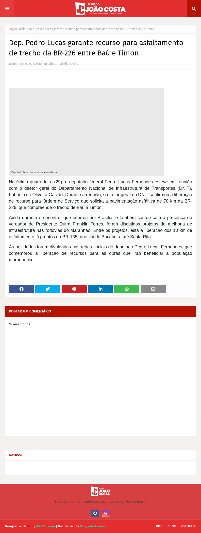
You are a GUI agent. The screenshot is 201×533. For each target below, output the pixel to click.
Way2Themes (45, 526)
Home (158, 526)
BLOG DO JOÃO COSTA (27, 64)
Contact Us (188, 526)
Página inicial (18, 29)
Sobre (172, 526)
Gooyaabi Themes (93, 526)
